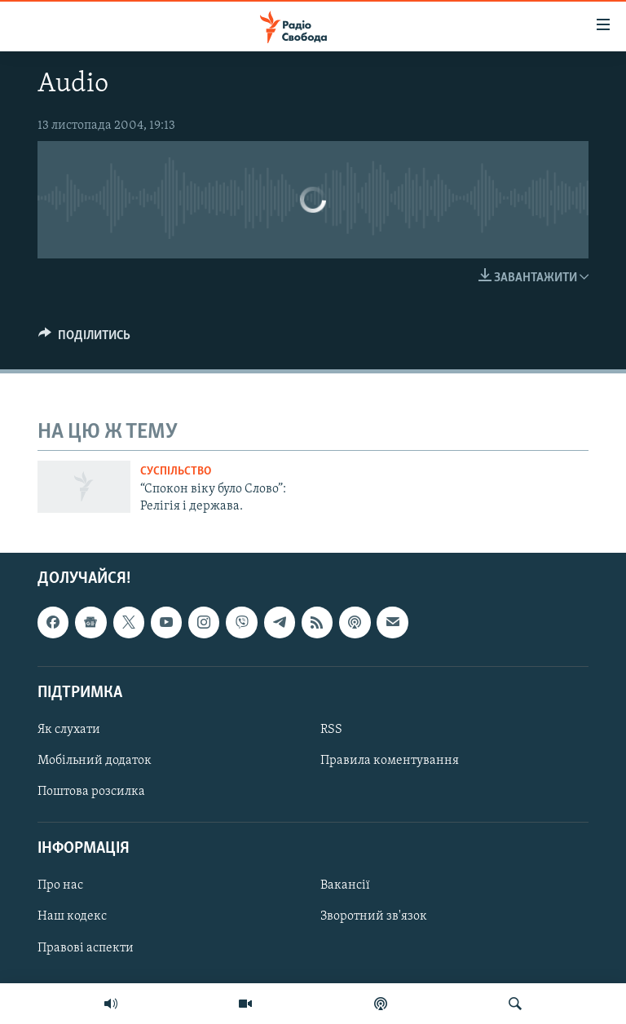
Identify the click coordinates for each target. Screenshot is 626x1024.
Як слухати (68, 729)
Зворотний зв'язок (373, 916)
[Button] (84, 339)
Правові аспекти (85, 948)
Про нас (60, 885)
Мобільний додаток (94, 760)
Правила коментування (389, 760)
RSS (331, 729)
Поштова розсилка (91, 791)
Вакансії (345, 885)
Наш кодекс (72, 916)
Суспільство (175, 472)
